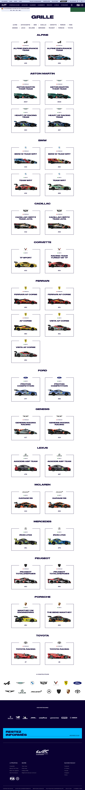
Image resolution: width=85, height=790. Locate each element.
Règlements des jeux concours (29, 773)
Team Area (24, 766)
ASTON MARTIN (25, 25)
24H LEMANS (4, 1)
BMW (35, 25)
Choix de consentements (23, 788)
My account (74, 1)
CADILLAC (43, 25)
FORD (70, 25)
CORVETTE (53, 25)
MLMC (15, 1)
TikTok (65, 775)
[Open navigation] (72, 5)
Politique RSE (25, 770)
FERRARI (62, 25)
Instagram (66, 773)
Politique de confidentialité (54, 788)
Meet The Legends (14, 770)
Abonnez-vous (74, 735)
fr (81, 1)
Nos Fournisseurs (14, 773)
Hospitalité (12, 766)
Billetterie (55, 1)
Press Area (24, 768)
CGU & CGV (69, 788)
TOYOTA (70, 28)
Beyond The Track (14, 768)
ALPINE (15, 25)
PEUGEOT (52, 28)
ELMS (10, 1)
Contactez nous (8, 788)
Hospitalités (46, 1)
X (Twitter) (66, 768)
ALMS (20, 1)
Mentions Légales (38, 788)
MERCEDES (41, 28)
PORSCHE (61, 28)
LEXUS (23, 28)
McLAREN (32, 28)
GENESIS (15, 28)
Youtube (66, 770)
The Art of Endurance (35, 1)
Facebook (66, 766)
